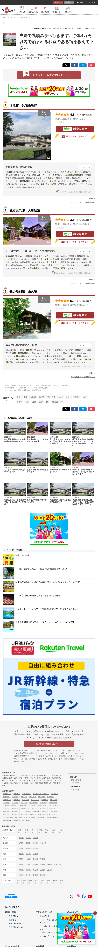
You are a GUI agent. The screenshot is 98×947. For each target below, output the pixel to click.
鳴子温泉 (6, 797)
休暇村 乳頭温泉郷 (23, 105)
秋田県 (33, 397)
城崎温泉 (34, 808)
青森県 (26, 831)
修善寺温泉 (53, 803)
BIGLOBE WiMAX (16, 927)
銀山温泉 (41, 797)
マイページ (81, 2)
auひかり (12, 919)
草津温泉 (50, 797)
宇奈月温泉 (52, 806)
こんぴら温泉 (26, 811)
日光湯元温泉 (8, 817)
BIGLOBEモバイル (16, 923)
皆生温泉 (53, 811)
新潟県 (35, 848)
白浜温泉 (52, 808)
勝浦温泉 (6, 811)
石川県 (28, 854)
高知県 (42, 875)
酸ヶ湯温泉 (42, 814)
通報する (92, 199)
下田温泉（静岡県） (10, 806)
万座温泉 (16, 800)
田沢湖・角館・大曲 (47, 397)
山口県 (49, 870)
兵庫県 (42, 864)
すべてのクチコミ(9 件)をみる (83, 202)
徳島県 (21, 875)
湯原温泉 (6, 814)
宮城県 (40, 831)
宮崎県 (48, 882)
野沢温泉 (53, 800)
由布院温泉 (7, 820)
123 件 (89, 220)
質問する (69, 2)
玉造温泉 (44, 811)
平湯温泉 (15, 808)
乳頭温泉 (76, 397)
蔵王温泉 (32, 797)
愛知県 (35, 859)
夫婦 (18, 397)
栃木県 (21, 838)
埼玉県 (21, 843)
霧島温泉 (32, 814)
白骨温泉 (6, 803)
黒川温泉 (24, 814)
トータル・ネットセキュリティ (50, 927)
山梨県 (21, 848)
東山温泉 (24, 797)
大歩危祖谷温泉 (52, 817)
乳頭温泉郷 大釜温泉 (24, 210)
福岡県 (18, 882)
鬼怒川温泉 (35, 800)
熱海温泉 (16, 820)
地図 (59, 122)
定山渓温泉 (7, 794)
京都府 (28, 864)
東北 (25, 397)
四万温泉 (25, 800)
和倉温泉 (23, 806)
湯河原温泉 (33, 803)
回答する (58, 2)
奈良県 (49, 864)
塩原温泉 (44, 800)
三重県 (42, 859)
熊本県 (36, 882)
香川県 (28, 875)
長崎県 (30, 882)
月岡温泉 (15, 803)
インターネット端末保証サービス (50, 921)
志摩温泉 (41, 817)
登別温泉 (16, 794)
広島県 (42, 870)
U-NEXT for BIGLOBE (49, 932)
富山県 (21, 854)
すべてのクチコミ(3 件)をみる (83, 283)
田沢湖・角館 (64, 397)
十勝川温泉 (26, 794)
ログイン (91, 2)
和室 (34, 402)
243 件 (89, 115)
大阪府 (35, 864)
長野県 (28, 848)
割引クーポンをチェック (75, 136)
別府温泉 (15, 814)
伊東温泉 (43, 803)
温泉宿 (19, 402)
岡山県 (35, 870)
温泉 (85, 397)
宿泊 (27, 402)
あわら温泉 (42, 806)
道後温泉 (15, 811)
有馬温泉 (43, 808)
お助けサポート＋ (47, 916)
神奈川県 (43, 843)
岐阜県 (28, 859)
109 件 (89, 301)
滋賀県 (21, 864)
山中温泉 (32, 806)
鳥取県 (21, 870)
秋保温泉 (15, 797)
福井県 (35, 854)
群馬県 (28, 838)
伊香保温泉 (7, 800)
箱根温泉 (18, 817)
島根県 (28, 870)
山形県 (53, 831)
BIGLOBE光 (13, 916)
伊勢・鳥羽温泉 (30, 817)
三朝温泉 (36, 811)
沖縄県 (61, 882)
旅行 (41, 402)
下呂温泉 (6, 808)
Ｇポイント (75, 790)
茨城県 (35, 838)
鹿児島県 (54, 882)
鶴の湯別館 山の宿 (23, 291)
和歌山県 (57, 864)
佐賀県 (24, 882)
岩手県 (33, 831)
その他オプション (47, 936)
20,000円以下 (57, 402)
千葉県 (28, 843)
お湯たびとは (76, 780)
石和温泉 (24, 803)
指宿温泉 (25, 820)
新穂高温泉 (25, 808)
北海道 (19, 831)
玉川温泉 (52, 814)
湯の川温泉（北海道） (41, 794)
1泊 (47, 402)
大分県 (42, 882)
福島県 (60, 831)
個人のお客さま (12, 906)
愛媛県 (35, 875)
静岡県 (21, 859)
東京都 (35, 843)
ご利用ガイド (76, 783)
